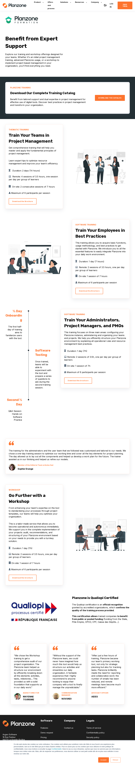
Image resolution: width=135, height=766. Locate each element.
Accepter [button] (103, 760)
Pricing (44, 737)
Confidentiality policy (95, 733)
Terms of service (93, 728)
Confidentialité (57, 749)
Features (44, 728)
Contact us (68, 728)
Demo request (47, 733)
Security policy (92, 737)
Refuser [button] (115, 760)
